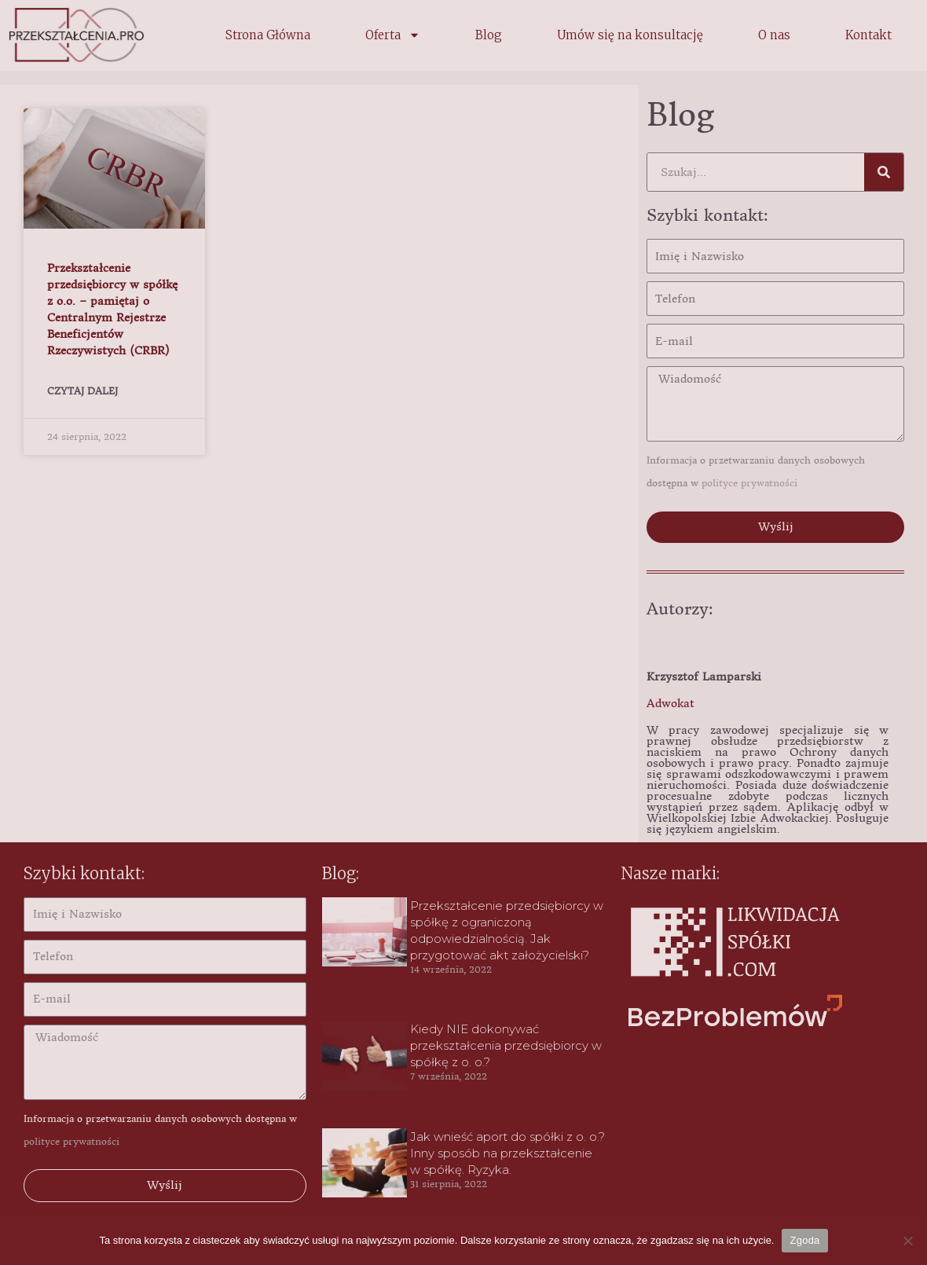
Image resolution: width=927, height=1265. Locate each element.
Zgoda (804, 1240)
